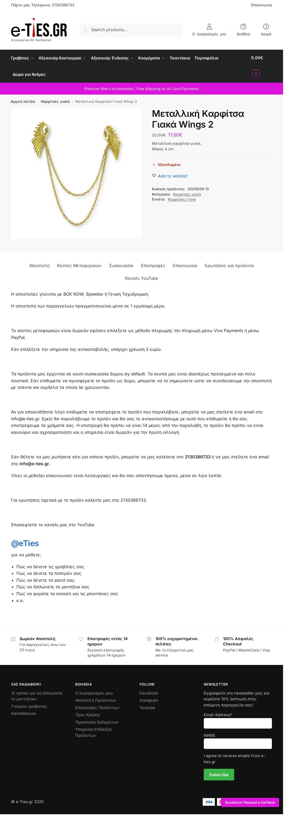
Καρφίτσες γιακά (55, 100)
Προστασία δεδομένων (97, 721)
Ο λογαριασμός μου (209, 34)
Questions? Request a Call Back (250, 802)
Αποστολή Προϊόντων (95, 699)
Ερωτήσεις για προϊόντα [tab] (229, 264)
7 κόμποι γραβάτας (29, 705)
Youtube (147, 706)
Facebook (149, 692)
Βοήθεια (243, 34)
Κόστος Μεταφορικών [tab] (79, 264)
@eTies (25, 542)
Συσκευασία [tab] (121, 264)
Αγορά (266, 34)
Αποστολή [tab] (39, 264)
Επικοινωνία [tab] (185, 264)
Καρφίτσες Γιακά (182, 198)
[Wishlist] (172, 174)
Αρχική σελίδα (23, 100)
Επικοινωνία (261, 5)
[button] (262, 66)
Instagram (149, 699)
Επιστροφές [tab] (153, 264)
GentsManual (23, 712)
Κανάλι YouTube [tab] (141, 277)
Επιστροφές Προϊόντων (97, 706)
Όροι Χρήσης (87, 713)
